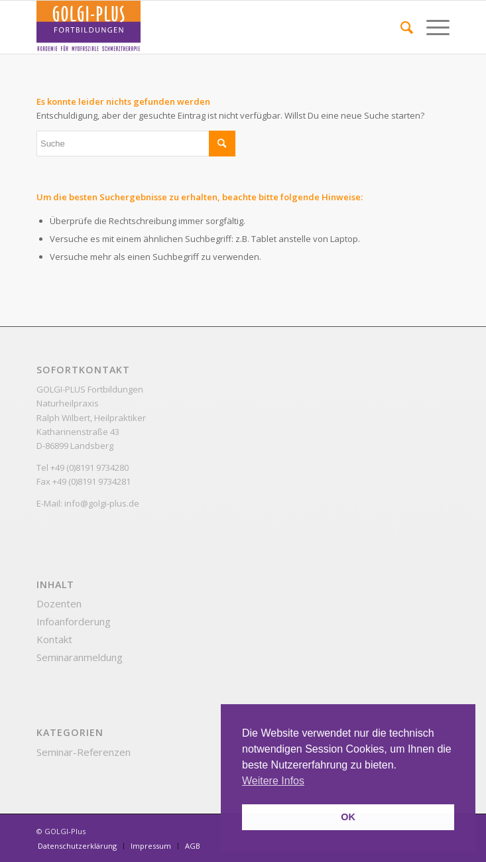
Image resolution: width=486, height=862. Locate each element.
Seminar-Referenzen (83, 752)
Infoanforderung (73, 621)
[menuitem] (400, 27)
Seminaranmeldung (79, 657)
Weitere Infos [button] (273, 780)
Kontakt (54, 639)
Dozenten (59, 603)
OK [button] (348, 817)
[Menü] (431, 27)
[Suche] (400, 27)
